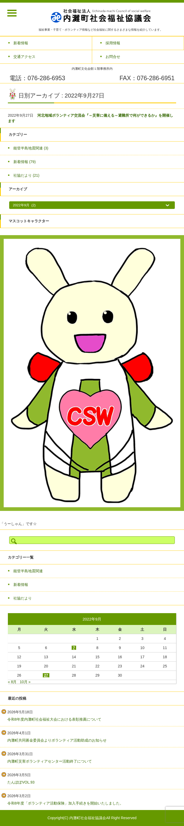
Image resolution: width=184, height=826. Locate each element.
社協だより (26, 175)
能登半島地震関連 (30, 148)
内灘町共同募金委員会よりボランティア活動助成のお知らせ (57, 740)
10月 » (25, 682)
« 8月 (12, 682)
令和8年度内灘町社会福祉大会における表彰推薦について (54, 719)
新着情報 (24, 162)
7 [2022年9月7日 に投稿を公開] (74, 648)
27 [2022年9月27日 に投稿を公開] (46, 675)
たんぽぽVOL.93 (20, 782)
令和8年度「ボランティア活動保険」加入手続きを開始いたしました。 (65, 803)
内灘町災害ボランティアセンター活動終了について (49, 761)
